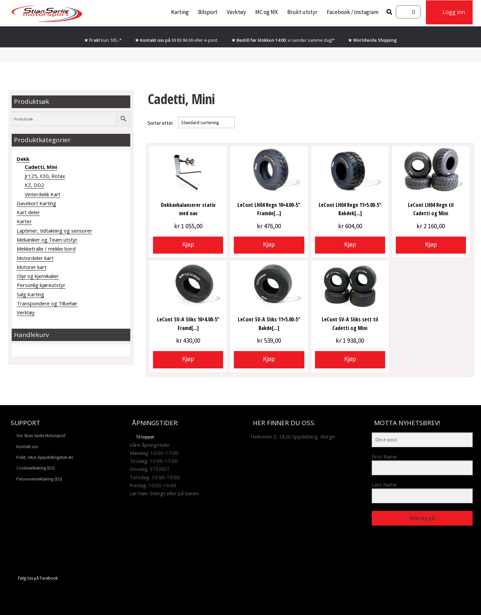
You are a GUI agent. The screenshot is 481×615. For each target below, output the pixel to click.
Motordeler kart (35, 258)
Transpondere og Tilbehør (47, 303)
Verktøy (236, 12)
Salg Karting (30, 294)
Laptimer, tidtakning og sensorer (54, 230)
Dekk (23, 159)
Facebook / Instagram (352, 12)
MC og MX (266, 12)
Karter (24, 221)
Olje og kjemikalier (38, 276)
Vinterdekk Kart (42, 194)
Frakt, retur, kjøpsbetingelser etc (44, 457)
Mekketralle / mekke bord (46, 248)
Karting (180, 12)
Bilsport (207, 12)
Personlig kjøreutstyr (41, 285)
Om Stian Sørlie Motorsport (40, 435)
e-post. (211, 40)
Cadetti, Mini (41, 167)
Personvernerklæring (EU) (39, 479)
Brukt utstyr (302, 12)
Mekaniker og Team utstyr (47, 239)
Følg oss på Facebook (33, 578)
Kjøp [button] (188, 244)
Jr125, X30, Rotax (45, 176)
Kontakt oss (27, 446)
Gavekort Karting (36, 203)
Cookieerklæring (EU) (35, 468)
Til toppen (142, 437)
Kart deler (28, 212)
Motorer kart (31, 267)
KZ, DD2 (34, 185)
